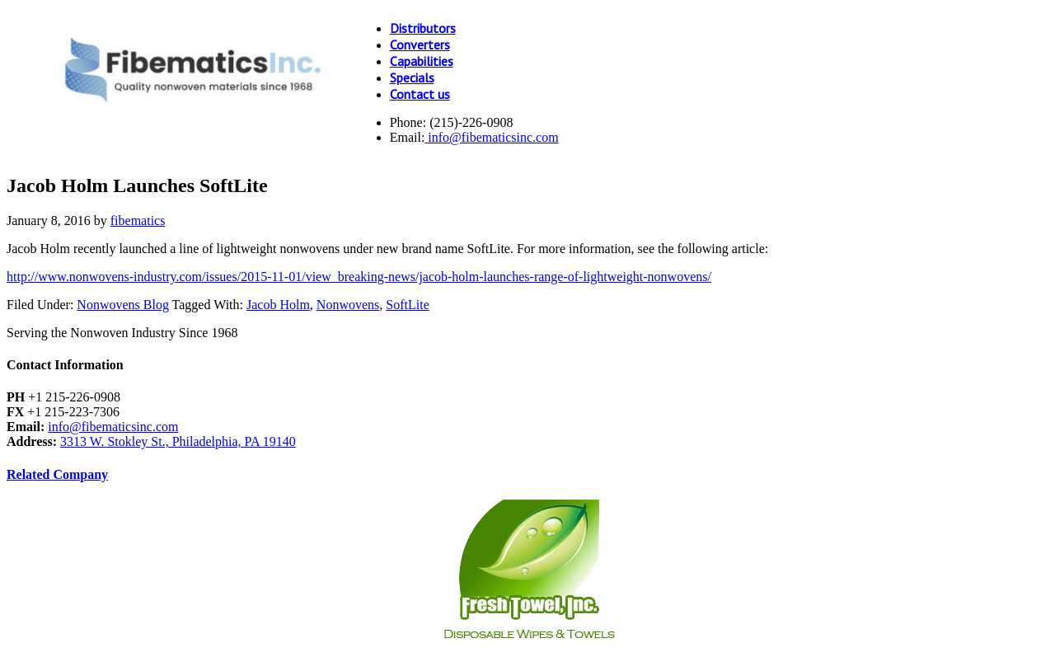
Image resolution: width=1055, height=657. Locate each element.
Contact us (420, 94)
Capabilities (421, 61)
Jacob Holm (278, 305)
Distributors (423, 28)
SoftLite (407, 305)
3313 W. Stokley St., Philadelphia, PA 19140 (178, 441)
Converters (420, 44)
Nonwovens (347, 305)
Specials (412, 77)
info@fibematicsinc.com (491, 137)
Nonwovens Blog (123, 305)
